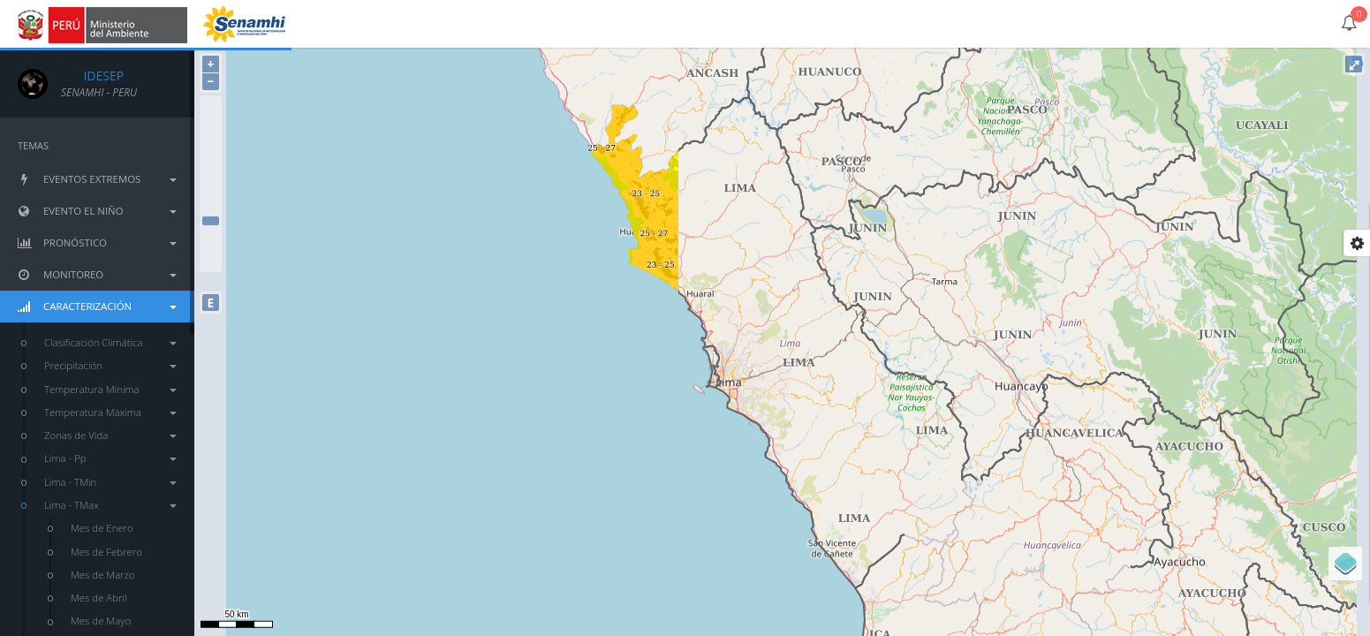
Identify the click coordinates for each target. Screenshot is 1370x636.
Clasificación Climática (110, 342)
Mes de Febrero (106, 551)
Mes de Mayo (101, 620)
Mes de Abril (99, 597)
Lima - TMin (110, 481)
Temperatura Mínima (110, 389)
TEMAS (33, 145)
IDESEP (92, 75)
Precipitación (110, 365)
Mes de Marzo (103, 574)
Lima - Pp (110, 458)
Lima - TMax (110, 504)
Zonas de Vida (110, 435)
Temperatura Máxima (110, 412)
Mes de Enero (102, 527)
